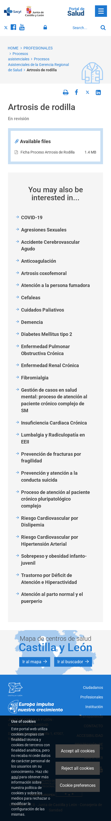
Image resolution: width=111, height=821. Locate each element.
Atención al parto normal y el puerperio (52, 597)
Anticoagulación (38, 261)
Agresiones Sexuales (43, 230)
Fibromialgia (35, 377)
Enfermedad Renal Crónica (50, 365)
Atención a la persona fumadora (55, 285)
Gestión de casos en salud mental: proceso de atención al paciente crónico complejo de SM (54, 400)
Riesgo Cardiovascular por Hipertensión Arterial (49, 540)
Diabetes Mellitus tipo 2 (46, 334)
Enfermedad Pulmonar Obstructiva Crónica (45, 350)
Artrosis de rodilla (42, 70)
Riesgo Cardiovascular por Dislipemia (49, 521)
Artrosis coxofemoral (44, 273)
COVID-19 (31, 217)
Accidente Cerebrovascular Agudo (50, 245)
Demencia (32, 322)
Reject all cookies (77, 768)
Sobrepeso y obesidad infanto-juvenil (54, 559)
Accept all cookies (78, 750)
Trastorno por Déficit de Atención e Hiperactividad (49, 578)
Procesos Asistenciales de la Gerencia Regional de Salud (38, 64)
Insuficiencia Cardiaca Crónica (54, 423)
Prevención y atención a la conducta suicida (49, 476)
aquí (14, 777)
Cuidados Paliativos (42, 310)
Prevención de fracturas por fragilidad (51, 457)
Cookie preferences (78, 785)
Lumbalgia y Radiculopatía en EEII (53, 438)
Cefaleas (30, 297)
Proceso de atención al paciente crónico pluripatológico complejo (55, 499)
